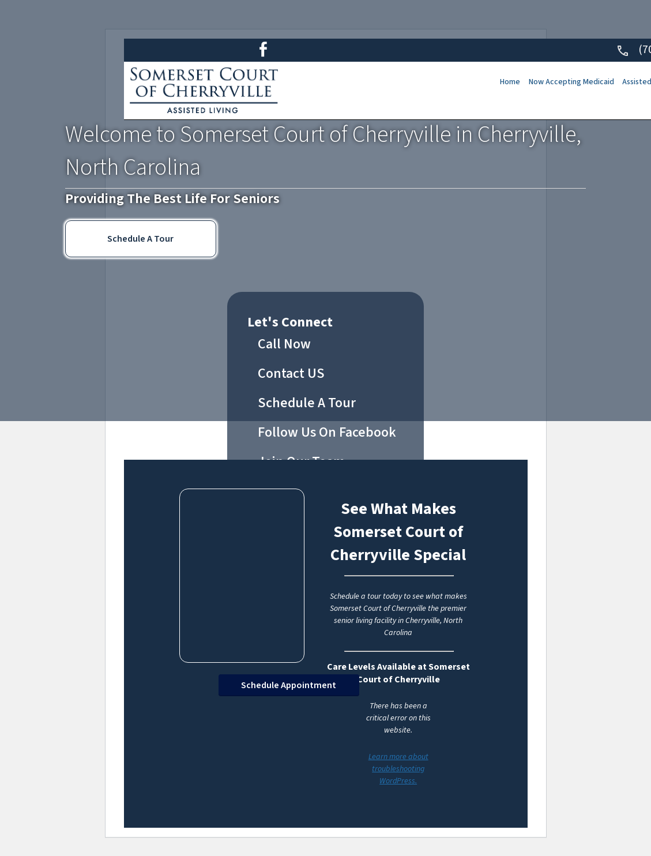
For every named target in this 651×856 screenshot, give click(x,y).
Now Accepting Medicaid (559, 82)
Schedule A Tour (140, 238)
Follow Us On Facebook (327, 432)
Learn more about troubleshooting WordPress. (398, 769)
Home (494, 82)
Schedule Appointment (288, 685)
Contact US (291, 373)
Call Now (284, 344)
